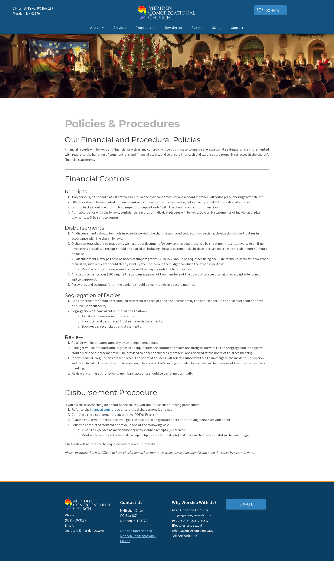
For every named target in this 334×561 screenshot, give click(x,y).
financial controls (103, 409)
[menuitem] (97, 27)
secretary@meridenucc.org (84, 530)
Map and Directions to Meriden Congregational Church (138, 536)
